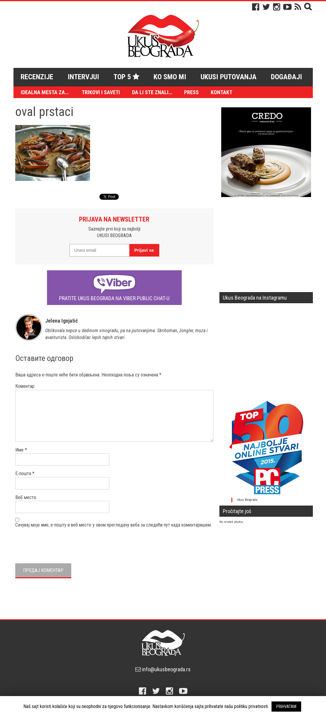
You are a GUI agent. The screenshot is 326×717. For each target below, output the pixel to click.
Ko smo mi (170, 77)
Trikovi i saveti (101, 92)
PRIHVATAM (286, 706)
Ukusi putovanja (229, 77)
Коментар (24, 386)
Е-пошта (24, 473)
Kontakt (221, 92)
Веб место (25, 497)
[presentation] (60, 544)
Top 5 (126, 77)
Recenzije (37, 77)
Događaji (286, 77)
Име (21, 450)
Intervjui (83, 77)
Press (191, 92)
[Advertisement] (266, 247)
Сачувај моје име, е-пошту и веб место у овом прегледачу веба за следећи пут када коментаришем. (113, 525)
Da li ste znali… (152, 92)
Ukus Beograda (247, 500)
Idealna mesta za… (45, 92)
